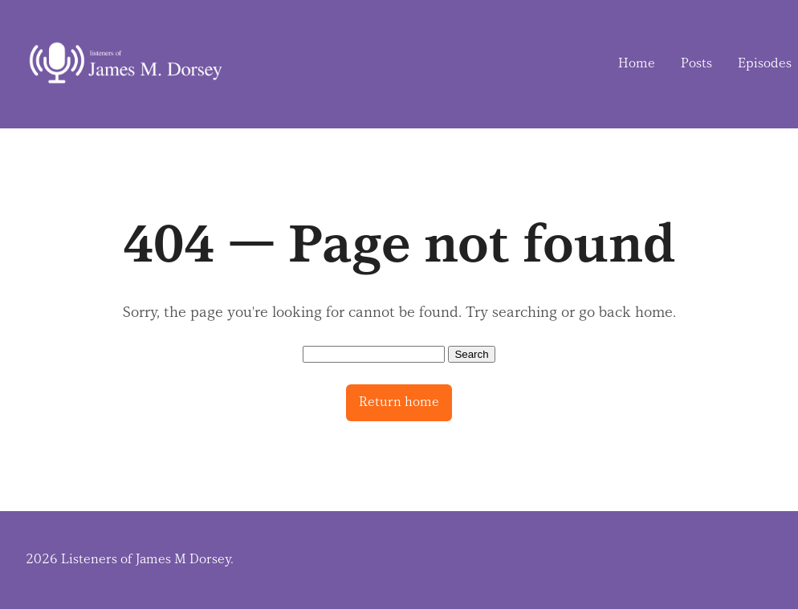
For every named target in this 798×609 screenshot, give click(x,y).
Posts (696, 63)
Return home (399, 402)
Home (636, 63)
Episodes (765, 63)
